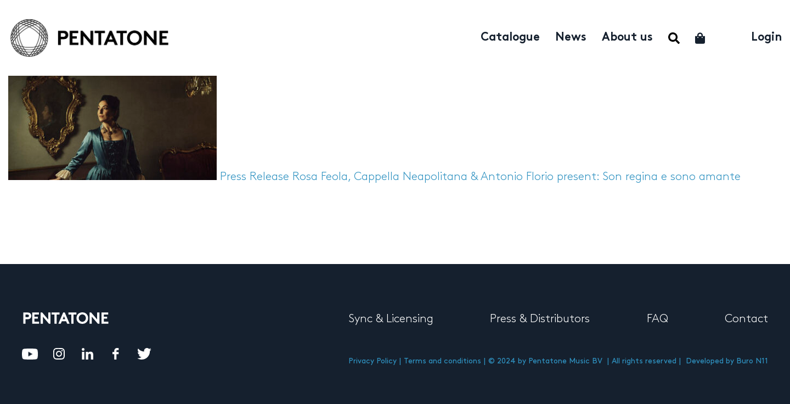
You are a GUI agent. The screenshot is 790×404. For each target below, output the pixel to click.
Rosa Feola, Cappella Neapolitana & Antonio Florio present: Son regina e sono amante (516, 176)
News (570, 37)
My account (729, 36)
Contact (746, 318)
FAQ (657, 318)
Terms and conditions (442, 360)
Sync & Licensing (390, 318)
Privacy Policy (372, 360)
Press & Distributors (540, 318)
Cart (701, 38)
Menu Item (674, 38)
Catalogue (510, 37)
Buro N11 (752, 360)
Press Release (254, 176)
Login (766, 37)
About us (627, 37)
